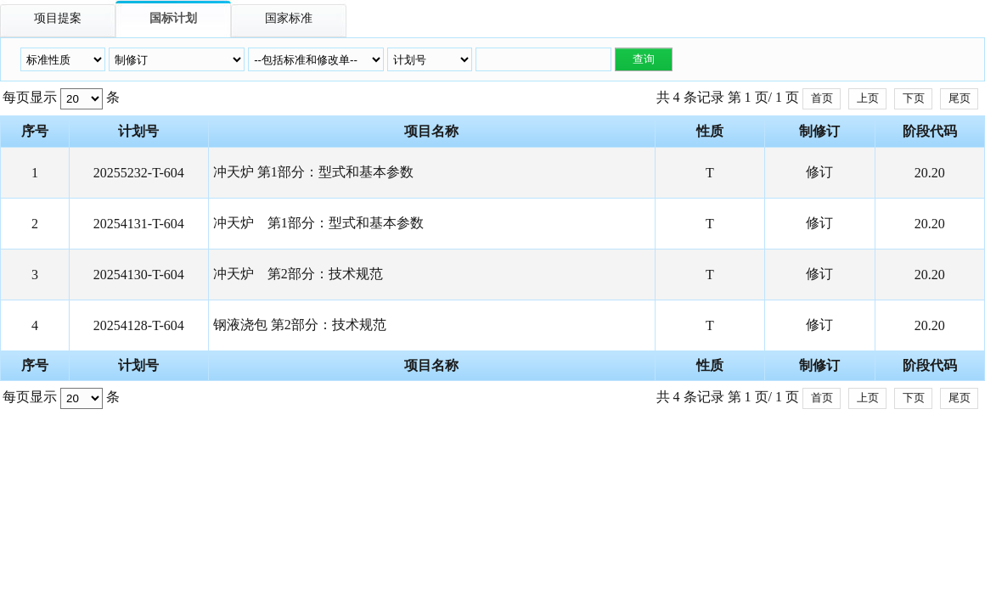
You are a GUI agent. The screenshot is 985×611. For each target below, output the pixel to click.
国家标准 (288, 18)
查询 (644, 59)
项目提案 (58, 18)
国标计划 (173, 18)
